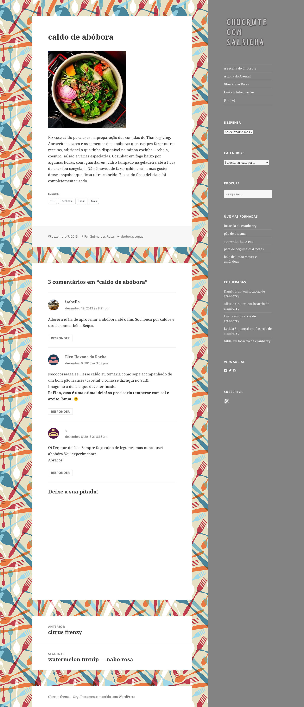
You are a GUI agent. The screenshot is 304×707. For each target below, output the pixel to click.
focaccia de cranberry (240, 226)
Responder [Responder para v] (60, 473)
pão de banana (235, 233)
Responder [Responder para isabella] (60, 338)
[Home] (229, 100)
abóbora (126, 236)
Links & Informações (239, 92)
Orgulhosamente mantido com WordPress (104, 697)
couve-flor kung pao (238, 241)
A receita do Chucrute (240, 68)
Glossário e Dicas (236, 84)
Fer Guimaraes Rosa (99, 236)
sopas (139, 236)
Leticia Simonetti (236, 329)
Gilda (228, 341)
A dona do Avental (237, 76)
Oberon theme (59, 697)
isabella (72, 301)
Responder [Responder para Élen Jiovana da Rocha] (60, 411)
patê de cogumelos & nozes (244, 249)
